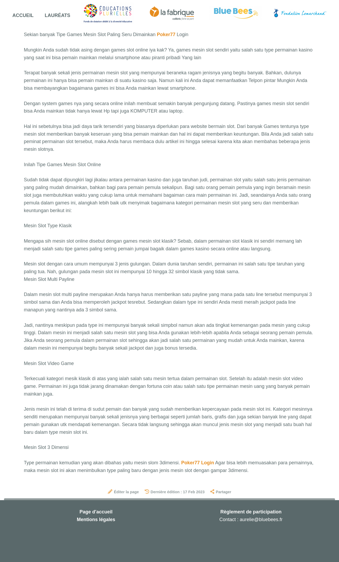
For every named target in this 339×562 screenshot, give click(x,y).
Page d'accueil (95, 511)
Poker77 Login (197, 462)
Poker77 (166, 34)
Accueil (23, 15)
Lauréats (57, 15)
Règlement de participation (251, 511)
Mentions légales (96, 519)
